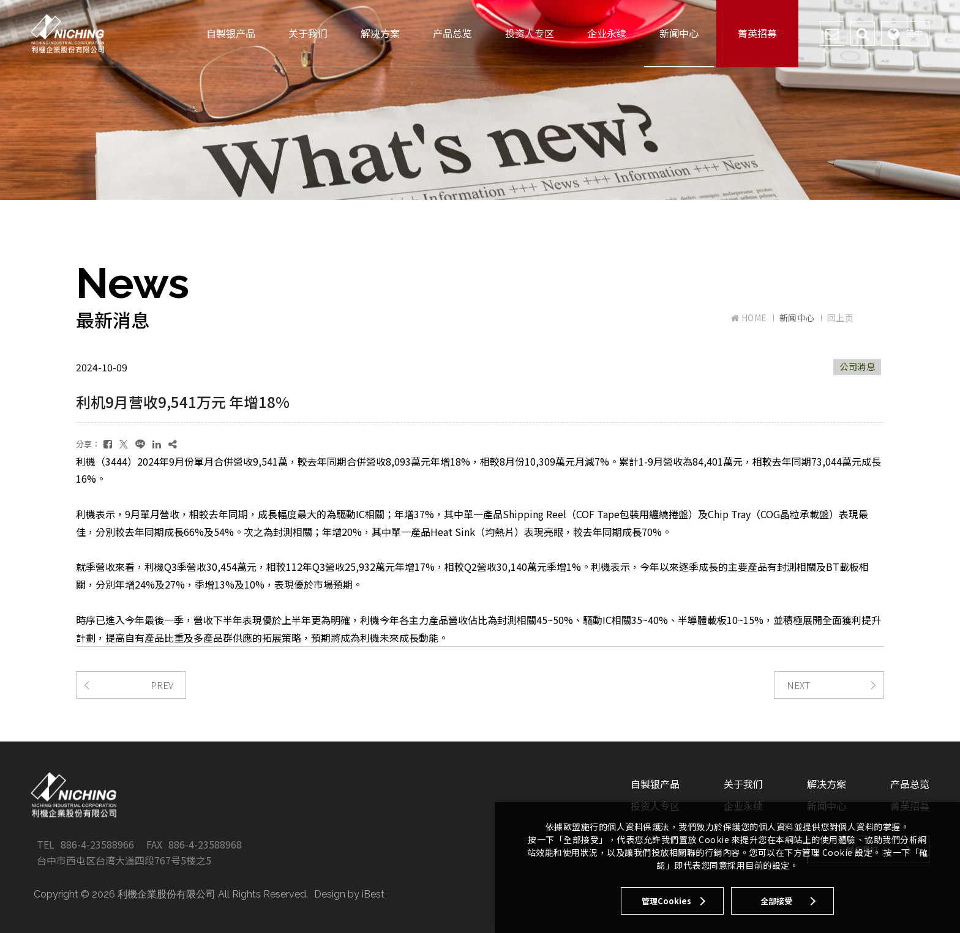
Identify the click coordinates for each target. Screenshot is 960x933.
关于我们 (308, 33)
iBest (373, 894)
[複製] (173, 444)
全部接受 (776, 901)
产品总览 (452, 33)
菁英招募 (757, 33)
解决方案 (380, 33)
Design (329, 894)
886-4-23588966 (97, 844)
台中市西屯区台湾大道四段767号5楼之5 (124, 860)
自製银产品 (230, 33)
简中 (905, 33)
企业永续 (606, 33)
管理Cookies (666, 901)
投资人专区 (529, 33)
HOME (749, 317)
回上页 (840, 317)
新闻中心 (679, 33)
